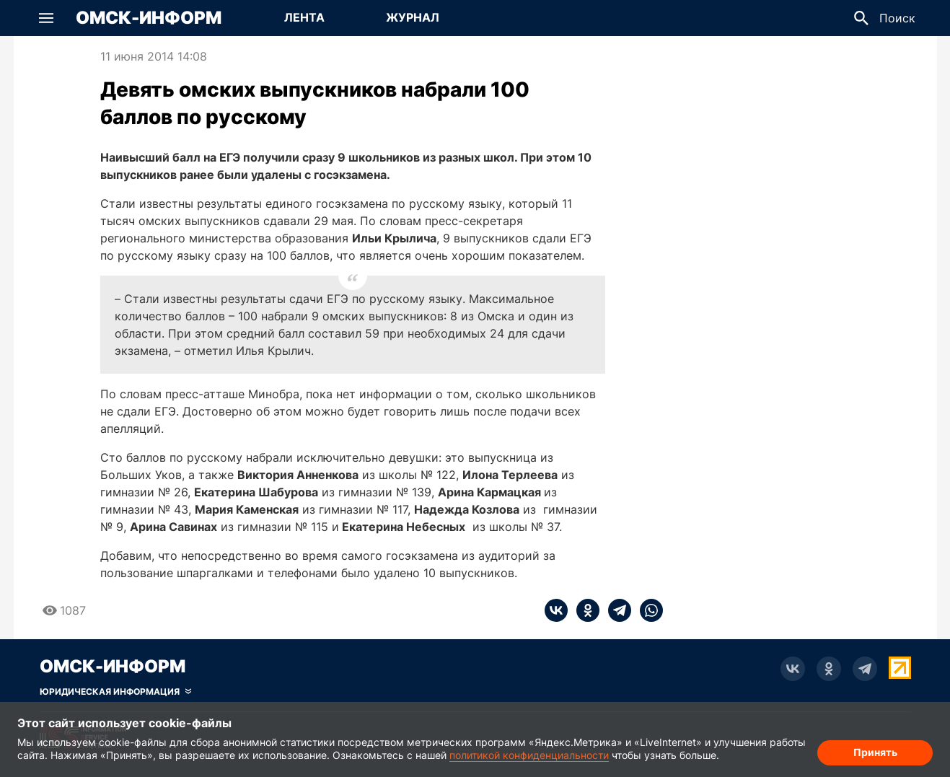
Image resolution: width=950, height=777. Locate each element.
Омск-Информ (148, 18)
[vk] (556, 610)
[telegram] (615, 610)
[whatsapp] (647, 610)
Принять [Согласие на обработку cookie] (875, 752)
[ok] (583, 610)
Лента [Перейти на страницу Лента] (304, 17)
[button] (46, 18)
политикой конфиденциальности (529, 755)
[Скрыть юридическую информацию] (115, 692)
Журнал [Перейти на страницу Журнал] (412, 17)
